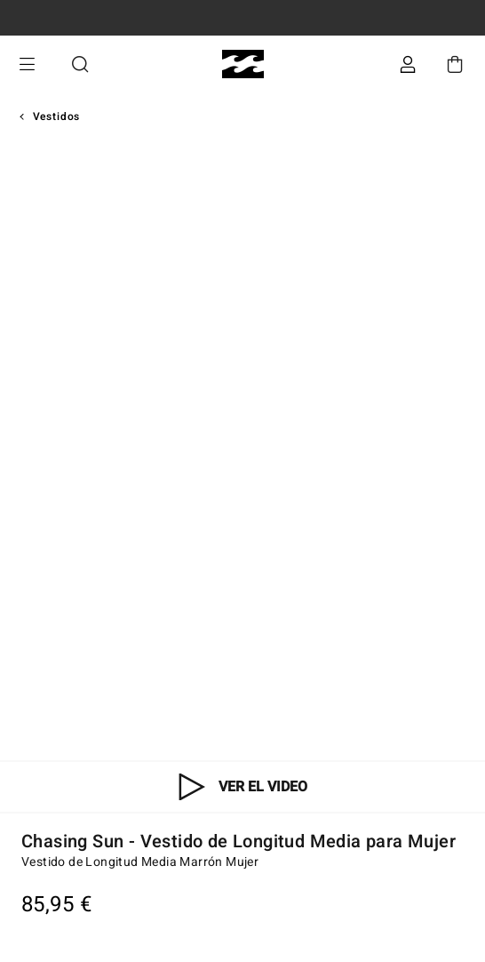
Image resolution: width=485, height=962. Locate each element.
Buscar (80, 64)
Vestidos (57, 116)
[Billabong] (243, 64)
